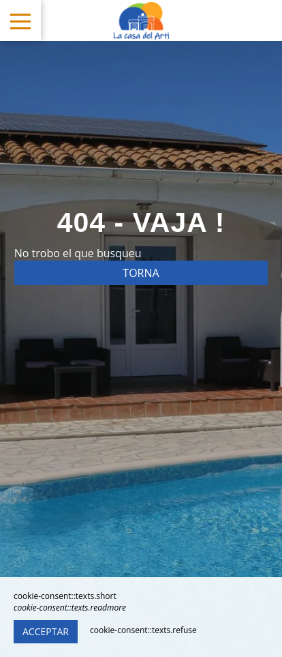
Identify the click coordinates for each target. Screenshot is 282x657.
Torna (141, 272)
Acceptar (45, 631)
